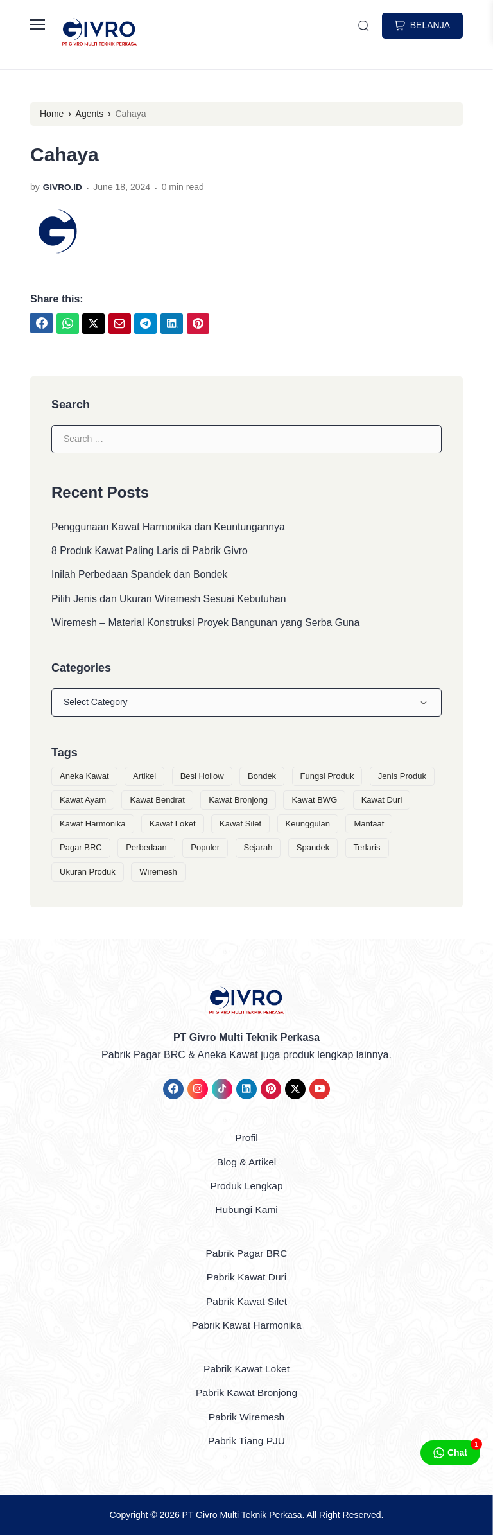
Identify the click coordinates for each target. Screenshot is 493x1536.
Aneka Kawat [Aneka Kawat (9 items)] (84, 778)
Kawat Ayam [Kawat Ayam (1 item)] (83, 802)
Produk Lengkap (246, 1187)
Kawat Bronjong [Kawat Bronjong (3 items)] (238, 802)
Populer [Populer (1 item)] (205, 850)
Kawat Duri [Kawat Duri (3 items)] (381, 802)
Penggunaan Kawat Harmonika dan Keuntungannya (169, 526)
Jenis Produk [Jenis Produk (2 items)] (402, 778)
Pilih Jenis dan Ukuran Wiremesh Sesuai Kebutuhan (170, 600)
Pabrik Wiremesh (246, 1416)
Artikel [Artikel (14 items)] (144, 778)
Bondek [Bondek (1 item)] (262, 778)
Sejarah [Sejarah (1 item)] (258, 850)
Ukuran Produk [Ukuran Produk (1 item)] (88, 873)
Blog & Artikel (246, 1163)
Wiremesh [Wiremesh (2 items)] (158, 873)
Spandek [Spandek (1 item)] (313, 850)
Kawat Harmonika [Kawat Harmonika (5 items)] (93, 826)
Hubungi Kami (246, 1211)
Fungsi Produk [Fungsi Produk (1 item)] (327, 778)
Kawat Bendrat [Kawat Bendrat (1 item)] (157, 802)
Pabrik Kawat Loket (246, 1369)
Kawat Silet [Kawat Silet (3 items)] (240, 826)
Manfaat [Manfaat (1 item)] (369, 826)
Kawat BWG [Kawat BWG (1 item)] (314, 802)
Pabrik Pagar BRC (247, 1254)
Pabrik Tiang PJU (246, 1441)
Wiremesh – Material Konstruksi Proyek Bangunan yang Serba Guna (207, 624)
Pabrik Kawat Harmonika (246, 1326)
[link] (41, 323)
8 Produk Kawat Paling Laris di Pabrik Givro (150, 551)
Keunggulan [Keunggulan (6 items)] (308, 826)
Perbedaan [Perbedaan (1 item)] (146, 850)
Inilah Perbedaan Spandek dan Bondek (140, 575)
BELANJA (422, 25)
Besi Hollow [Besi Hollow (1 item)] (202, 778)
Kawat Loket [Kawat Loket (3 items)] (173, 826)
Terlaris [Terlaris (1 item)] (367, 850)
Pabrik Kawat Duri (246, 1278)
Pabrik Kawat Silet (246, 1302)
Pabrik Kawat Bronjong (247, 1393)
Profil (246, 1139)
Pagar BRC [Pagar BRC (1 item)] (81, 850)
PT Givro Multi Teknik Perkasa (242, 1515)
